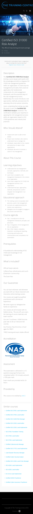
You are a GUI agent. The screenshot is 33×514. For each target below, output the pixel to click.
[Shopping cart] (27, 11)
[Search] (24, 11)
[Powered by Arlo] (16, 511)
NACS (24, 396)
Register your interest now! (16, 65)
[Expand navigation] (30, 11)
